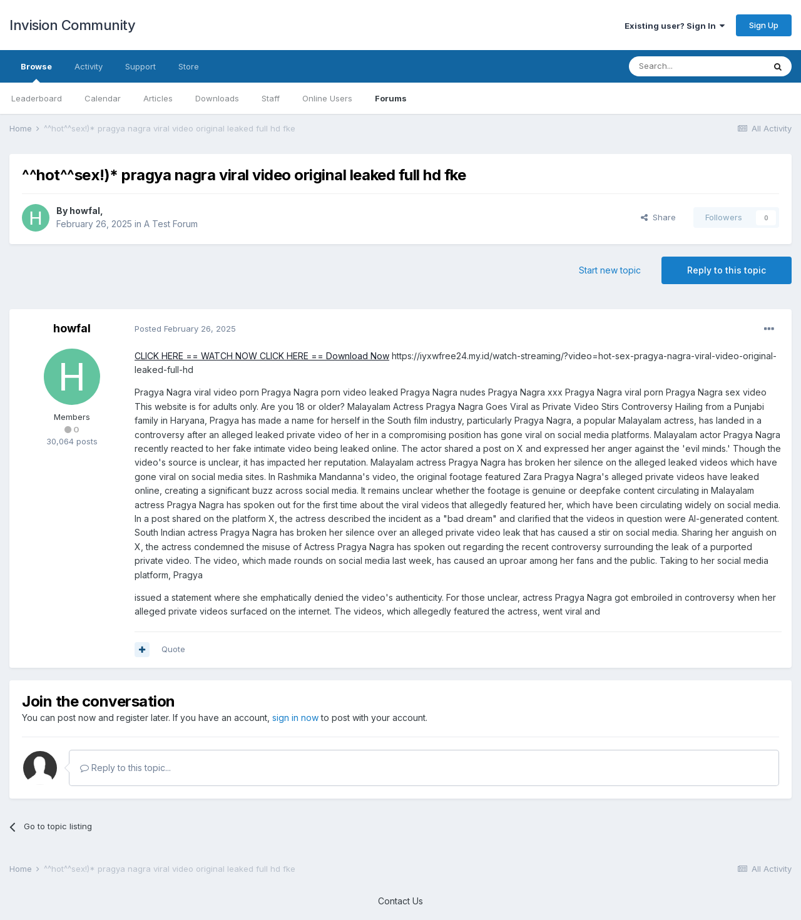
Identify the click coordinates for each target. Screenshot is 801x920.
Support (140, 66)
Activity (88, 66)
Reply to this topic (726, 270)
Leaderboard (36, 98)
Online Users (327, 98)
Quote (173, 649)
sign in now (295, 717)
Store (188, 66)
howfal (84, 210)
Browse (36, 72)
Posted (185, 329)
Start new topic (610, 270)
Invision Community (72, 25)
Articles (158, 98)
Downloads (217, 98)
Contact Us (400, 901)
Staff (271, 98)
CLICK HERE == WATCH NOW (196, 355)
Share (658, 217)
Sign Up (763, 25)
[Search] (696, 66)
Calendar (102, 98)
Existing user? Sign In (675, 26)
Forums (391, 98)
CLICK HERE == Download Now (323, 355)
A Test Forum (171, 223)
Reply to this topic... (125, 767)
